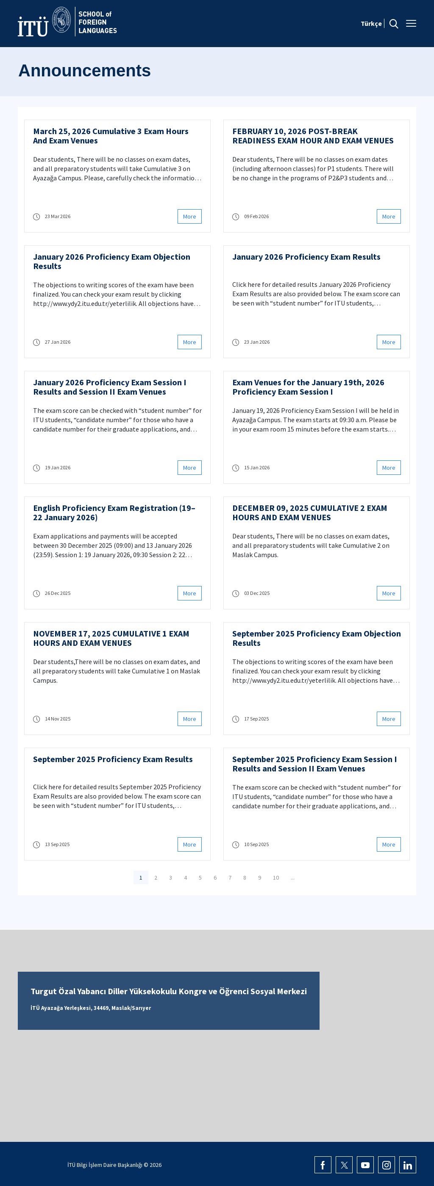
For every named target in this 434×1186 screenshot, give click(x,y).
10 (276, 877)
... (293, 877)
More (189, 216)
